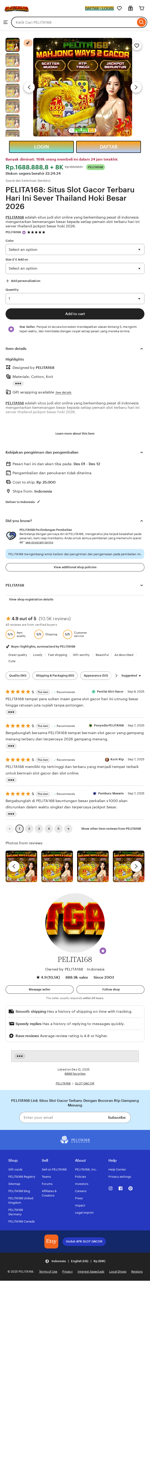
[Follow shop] (110, 989)
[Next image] (136, 87)
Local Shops (117, 1271)
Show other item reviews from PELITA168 (111, 828)
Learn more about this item (75, 433)
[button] (103, 951)
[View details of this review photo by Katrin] (128, 866)
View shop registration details (31, 599)
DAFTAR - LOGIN (99, 8)
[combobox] (73, 22)
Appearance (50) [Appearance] (96, 675)
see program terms (39, 542)
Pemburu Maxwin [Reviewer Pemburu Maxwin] (111, 793)
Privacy (67, 1271)
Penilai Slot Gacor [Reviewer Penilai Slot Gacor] (110, 691)
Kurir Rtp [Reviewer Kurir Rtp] (117, 759)
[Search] (141, 22)
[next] (136, 866)
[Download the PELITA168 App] (51, 1241)
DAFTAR (108, 146)
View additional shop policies (75, 567)
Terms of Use (48, 1271)
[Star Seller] (24, 232)
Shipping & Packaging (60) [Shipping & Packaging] (55, 675)
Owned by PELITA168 (64, 969)
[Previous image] (29, 87)
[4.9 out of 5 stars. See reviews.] (36, 232)
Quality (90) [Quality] (17, 675)
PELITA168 (13, 232)
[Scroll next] (116, 675)
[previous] (14, 866)
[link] (10, 829)
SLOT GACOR (84, 1083)
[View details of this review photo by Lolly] (21, 866)
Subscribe (117, 1117)
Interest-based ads (91, 1271)
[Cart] (141, 8)
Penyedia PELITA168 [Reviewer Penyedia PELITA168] (109, 725)
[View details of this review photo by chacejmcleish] (57, 866)
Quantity (12, 289)
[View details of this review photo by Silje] (93, 866)
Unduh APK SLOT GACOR (84, 1241)
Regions (137, 1271)
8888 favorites (75, 1073)
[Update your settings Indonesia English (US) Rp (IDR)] (75, 1261)
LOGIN (41, 146)
